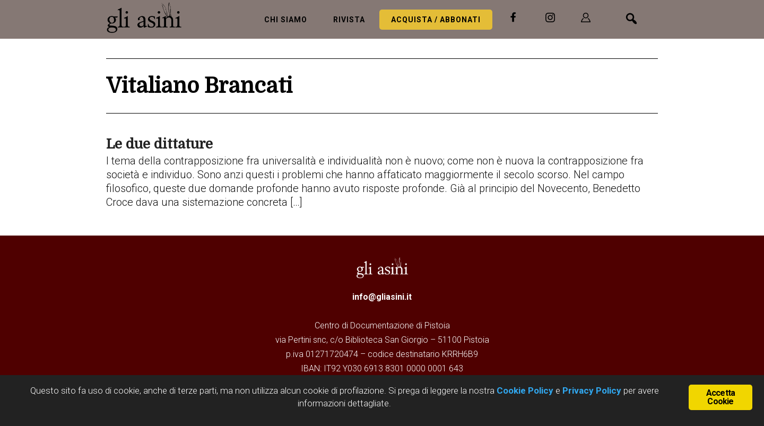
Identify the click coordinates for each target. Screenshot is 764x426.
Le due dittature (159, 144)
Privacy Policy (591, 390)
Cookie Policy (523, 390)
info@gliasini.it (382, 297)
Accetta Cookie (720, 397)
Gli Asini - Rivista (148, 17)
